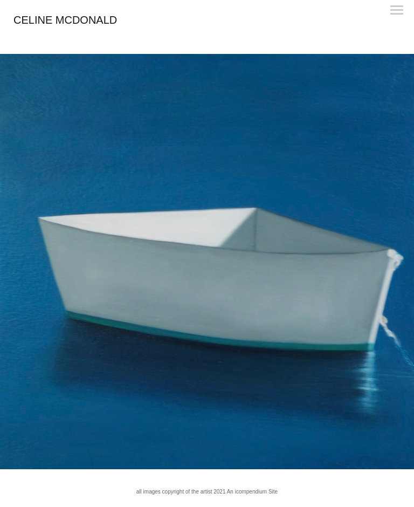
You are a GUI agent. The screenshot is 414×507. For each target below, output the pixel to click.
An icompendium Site (252, 492)
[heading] (65, 21)
